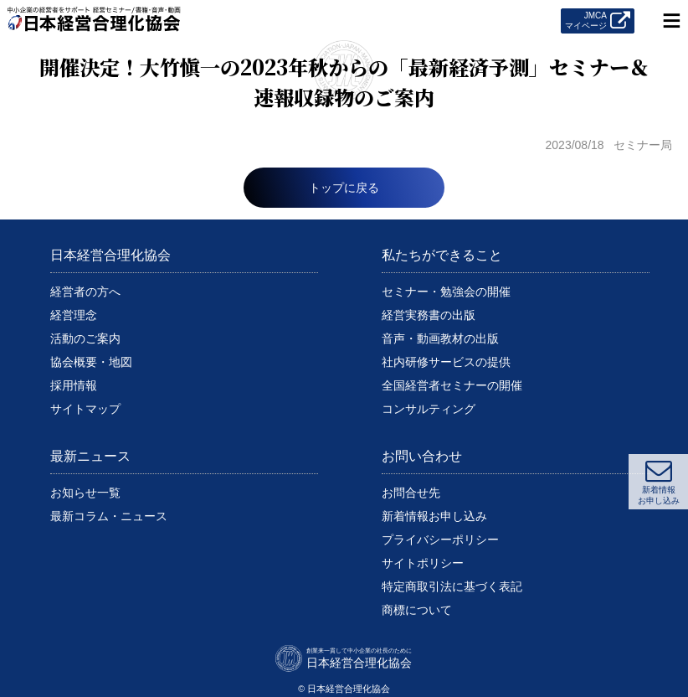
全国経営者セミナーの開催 (452, 385)
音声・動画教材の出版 (440, 338)
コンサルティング (428, 409)
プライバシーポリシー (440, 539)
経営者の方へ (85, 291)
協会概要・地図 (91, 362)
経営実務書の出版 (428, 315)
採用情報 (73, 385)
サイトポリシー (423, 563)
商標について (417, 610)
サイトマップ (85, 409)
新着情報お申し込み (434, 516)
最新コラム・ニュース (108, 516)
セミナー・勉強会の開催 (446, 291)
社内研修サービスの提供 (446, 362)
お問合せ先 (411, 492)
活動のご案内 (85, 338)
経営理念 (73, 315)
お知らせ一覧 (85, 492)
